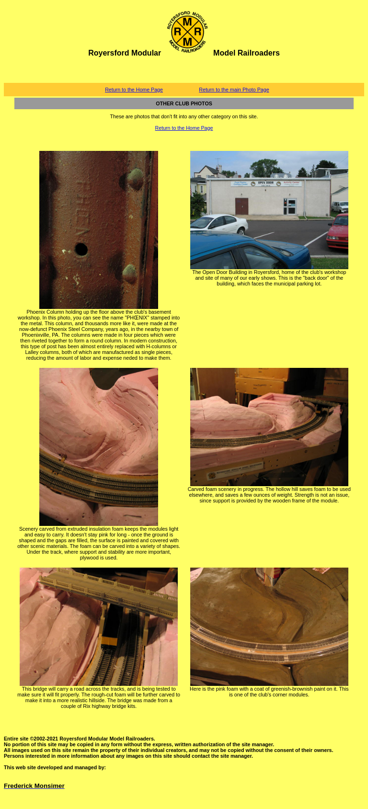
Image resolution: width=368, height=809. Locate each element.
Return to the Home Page (134, 89)
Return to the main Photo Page (234, 89)
